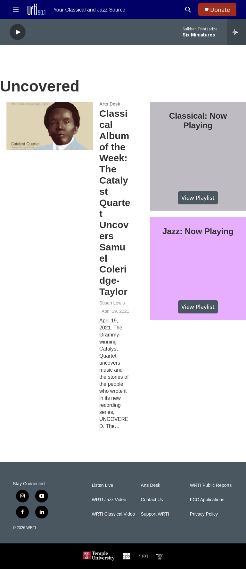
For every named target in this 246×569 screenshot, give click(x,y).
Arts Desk (109, 104)
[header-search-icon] (188, 9)
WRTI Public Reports (211, 485)
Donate (220, 9)
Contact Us (152, 499)
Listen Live (102, 485)
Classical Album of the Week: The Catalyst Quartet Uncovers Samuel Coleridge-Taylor (114, 202)
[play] (17, 32)
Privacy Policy (204, 514)
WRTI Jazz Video (109, 499)
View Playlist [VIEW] (197, 198)
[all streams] (236, 32)
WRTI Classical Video (113, 514)
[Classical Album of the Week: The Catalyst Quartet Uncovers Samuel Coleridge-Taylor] (49, 126)
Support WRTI (155, 514)
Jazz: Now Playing (198, 231)
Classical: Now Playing (198, 120)
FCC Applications (207, 499)
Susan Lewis (112, 302)
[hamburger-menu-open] (16, 9)
